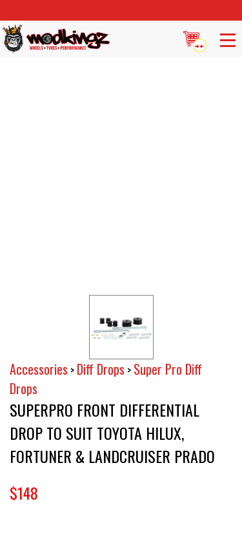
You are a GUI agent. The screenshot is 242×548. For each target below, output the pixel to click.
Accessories (39, 369)
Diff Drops (101, 369)
